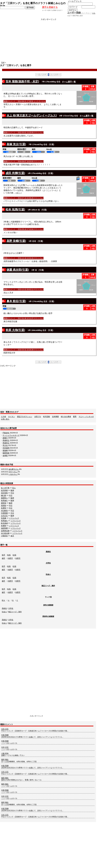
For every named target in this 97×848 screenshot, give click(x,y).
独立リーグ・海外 (48, 586)
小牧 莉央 (4, 753)
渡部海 (3, 503)
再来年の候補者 (48, 616)
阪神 (12, 490)
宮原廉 (3, 518)
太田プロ (37, 417)
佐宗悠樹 (4, 490)
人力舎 (3, 417)
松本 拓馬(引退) (15, 209)
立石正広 (4, 516)
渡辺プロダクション (24, 417)
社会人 (48, 574)
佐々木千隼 (5, 488)
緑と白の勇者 (66, 417)
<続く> (19, 193)
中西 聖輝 (4, 735)
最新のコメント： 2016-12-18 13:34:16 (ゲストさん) (23, 258)
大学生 (48, 563)
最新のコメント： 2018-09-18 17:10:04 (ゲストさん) (23, 229)
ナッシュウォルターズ (11, 435)
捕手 (3, 558)
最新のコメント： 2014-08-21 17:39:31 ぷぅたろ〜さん (24, 101)
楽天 (12, 536)
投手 (3, 555)
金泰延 (5, 456)
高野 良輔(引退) (16, 240)
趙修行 (5, 438)
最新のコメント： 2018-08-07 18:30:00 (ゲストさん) (23, 161)
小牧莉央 (4, 536)
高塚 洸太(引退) (16, 144)
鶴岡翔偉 (6, 453)
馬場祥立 (6, 440)
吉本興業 (55, 417)
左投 (14, 555)
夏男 (74, 417)
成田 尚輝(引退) (15, 173)
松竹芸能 (46, 417)
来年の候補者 (48, 605)
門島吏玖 (6, 433)
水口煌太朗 (5, 533)
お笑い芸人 (5, 419)
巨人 (14, 488)
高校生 (48, 552)
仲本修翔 (6, 448)
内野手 (10, 558)
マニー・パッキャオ (86, 417)
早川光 (5, 445)
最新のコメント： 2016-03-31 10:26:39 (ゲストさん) (23, 350)
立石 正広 (4, 729)
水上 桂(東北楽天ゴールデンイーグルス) (32, 115)
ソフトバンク (14, 518)
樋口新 (3, 495)
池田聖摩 (4, 528)
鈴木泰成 (4, 523)
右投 (9, 555)
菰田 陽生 (4, 760)
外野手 (17, 558)
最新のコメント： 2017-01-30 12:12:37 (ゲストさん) (23, 318)
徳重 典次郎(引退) (18, 269)
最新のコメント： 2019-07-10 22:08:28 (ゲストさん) (23, 198)
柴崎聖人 (4, 498)
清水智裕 (4, 493)
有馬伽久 (4, 500)
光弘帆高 (4, 511)
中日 (12, 493)
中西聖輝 (4, 513)
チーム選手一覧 (69, 82)
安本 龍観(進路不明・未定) (22, 81)
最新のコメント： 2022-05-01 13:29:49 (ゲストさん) (23, 133)
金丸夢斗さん (14, 469)
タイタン (11, 417)
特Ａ (3, 600)
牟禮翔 (3, 508)
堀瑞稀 (5, 450)
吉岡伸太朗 (5, 531)
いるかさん (13, 474)
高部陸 (3, 506)
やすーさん (13, 472)
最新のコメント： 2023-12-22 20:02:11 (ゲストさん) (23, 289)
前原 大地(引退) (15, 330)
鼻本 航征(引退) (16, 301)
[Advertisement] (48, 40)
